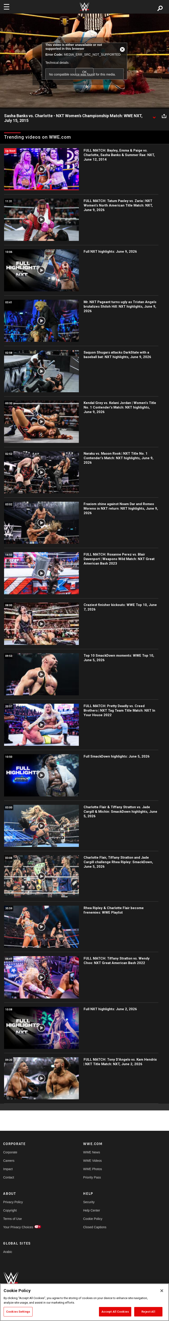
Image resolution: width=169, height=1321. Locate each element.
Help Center (91, 1210)
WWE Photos (92, 1169)
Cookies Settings (18, 1311)
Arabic (7, 1252)
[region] (84, 1302)
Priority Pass (92, 1177)
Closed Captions (94, 1227)
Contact (8, 1177)
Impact (8, 1169)
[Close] (162, 1291)
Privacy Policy (13, 1202)
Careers (8, 1160)
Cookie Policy (92, 1219)
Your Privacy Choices (18, 1227)
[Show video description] (154, 116)
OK (84, 72)
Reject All (148, 1311)
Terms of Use (12, 1219)
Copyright (10, 1210)
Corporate (10, 1152)
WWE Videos (92, 1160)
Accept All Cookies (115, 1311)
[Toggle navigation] (6, 6)
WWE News (91, 1152)
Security (89, 1202)
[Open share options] (164, 116)
